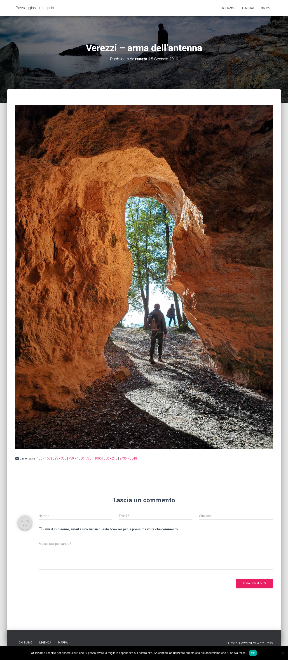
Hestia (232, 643)
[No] (282, 653)
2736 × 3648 (128, 458)
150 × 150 (44, 458)
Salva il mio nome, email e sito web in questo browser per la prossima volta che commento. (110, 529)
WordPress (265, 643)
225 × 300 (59, 458)
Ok (253, 653)
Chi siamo (228, 8)
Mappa (265, 8)
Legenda (248, 8)
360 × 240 (110, 458)
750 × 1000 (76, 458)
